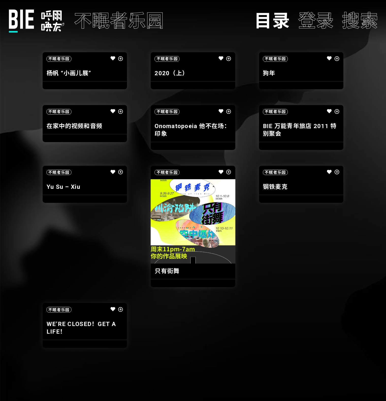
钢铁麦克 (275, 186)
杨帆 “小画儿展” (69, 73)
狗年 (269, 73)
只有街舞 (167, 271)
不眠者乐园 (58, 59)
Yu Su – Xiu (63, 186)
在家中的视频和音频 (75, 126)
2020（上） (171, 73)
